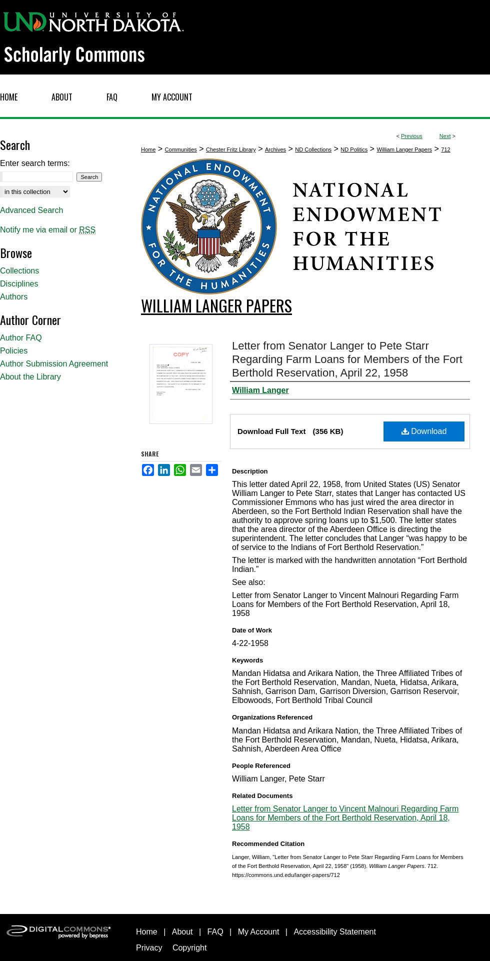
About (182, 932)
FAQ (216, 932)
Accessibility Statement (335, 932)
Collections (19, 270)
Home (148, 149)
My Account (259, 932)
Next (445, 136)
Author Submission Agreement (54, 364)
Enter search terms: (35, 163)
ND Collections (313, 149)
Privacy (149, 948)
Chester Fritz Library (231, 149)
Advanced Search (31, 210)
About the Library (30, 376)
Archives (275, 149)
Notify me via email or (48, 230)
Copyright (189, 948)
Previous (411, 136)
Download (424, 431)
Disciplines (19, 284)
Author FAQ (21, 338)
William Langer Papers (404, 149)
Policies (14, 350)
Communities (181, 149)
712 (445, 149)
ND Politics (354, 149)
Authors (14, 296)
